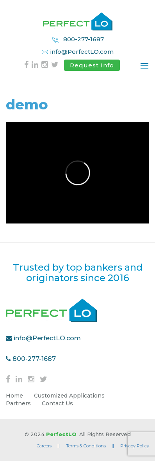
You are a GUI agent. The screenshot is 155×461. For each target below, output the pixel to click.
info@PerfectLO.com (77, 51)
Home (14, 395)
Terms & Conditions (90, 446)
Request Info (92, 65)
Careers (48, 446)
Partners (18, 403)
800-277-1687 (78, 39)
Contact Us (57, 403)
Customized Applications (69, 395)
